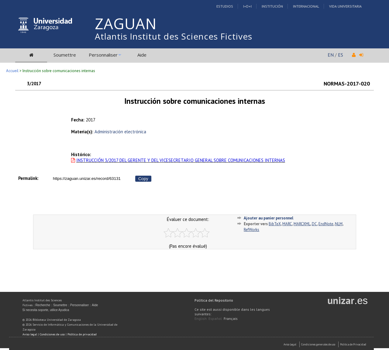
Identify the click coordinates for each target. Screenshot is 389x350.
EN (331, 55)
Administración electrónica (120, 132)
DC (314, 223)
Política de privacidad (82, 334)
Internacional (306, 6)
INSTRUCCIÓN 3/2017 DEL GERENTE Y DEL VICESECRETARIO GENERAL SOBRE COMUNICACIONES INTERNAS (180, 160)
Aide (141, 55)
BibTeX (275, 223)
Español (215, 318)
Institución (272, 6)
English (200, 318)
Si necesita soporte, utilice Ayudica (45, 310)
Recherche (43, 305)
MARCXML (302, 223)
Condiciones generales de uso (318, 344)
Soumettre (64, 55)
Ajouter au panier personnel (268, 218)
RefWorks (251, 229)
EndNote (325, 223)
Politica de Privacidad (353, 344)
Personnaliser (103, 55)
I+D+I (247, 6)
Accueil (12, 70)
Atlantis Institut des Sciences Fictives (173, 36)
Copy (143, 178)
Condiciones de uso (52, 334)
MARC (287, 223)
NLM (339, 223)
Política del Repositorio (213, 300)
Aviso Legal (290, 344)
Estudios (224, 6)
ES (340, 55)
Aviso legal (29, 334)
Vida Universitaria (345, 6)
